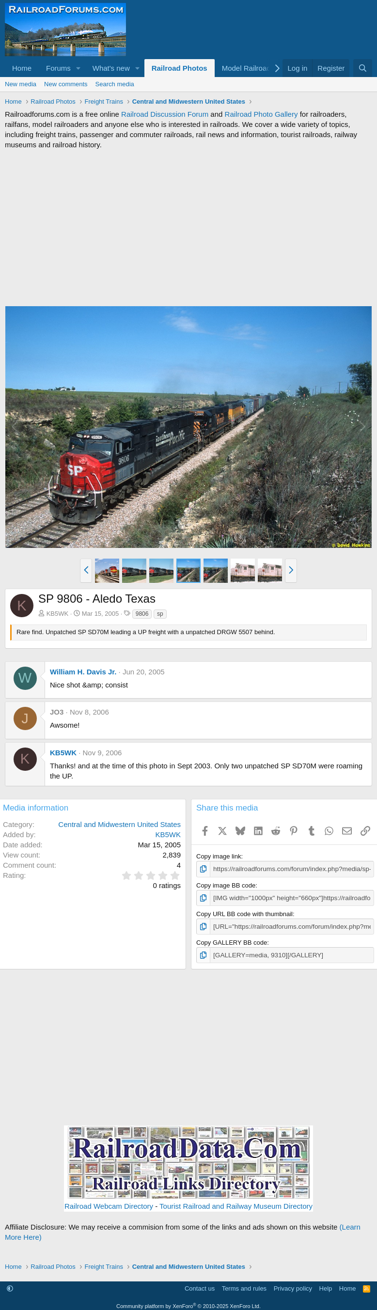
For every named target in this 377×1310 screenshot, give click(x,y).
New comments (66, 84)
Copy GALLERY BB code (231, 941)
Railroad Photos (179, 68)
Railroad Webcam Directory (108, 1205)
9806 (142, 613)
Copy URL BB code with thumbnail (244, 913)
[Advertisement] (188, 228)
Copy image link (218, 856)
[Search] (362, 68)
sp (160, 613)
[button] (78, 68)
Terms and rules (244, 1286)
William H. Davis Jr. (83, 672)
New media (20, 84)
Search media (114, 84)
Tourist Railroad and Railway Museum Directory (236, 1205)
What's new (111, 68)
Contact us (200, 1286)
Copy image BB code (225, 885)
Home (21, 68)
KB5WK (58, 613)
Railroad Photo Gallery (261, 114)
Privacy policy (293, 1286)
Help (325, 1286)
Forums (58, 68)
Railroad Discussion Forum (164, 114)
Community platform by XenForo (188, 1304)
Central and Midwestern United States (119, 824)
